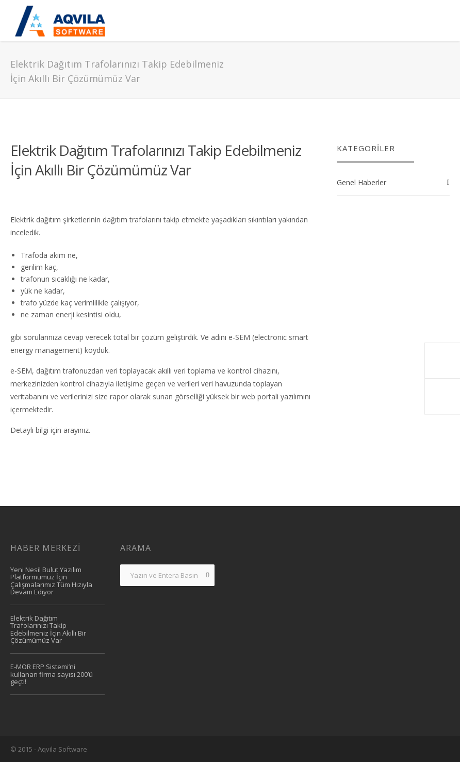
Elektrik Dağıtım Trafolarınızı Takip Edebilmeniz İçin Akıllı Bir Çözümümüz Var (155, 160)
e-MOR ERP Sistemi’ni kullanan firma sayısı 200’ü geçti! (51, 674)
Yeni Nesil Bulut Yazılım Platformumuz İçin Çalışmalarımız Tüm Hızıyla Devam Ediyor (51, 580)
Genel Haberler (361, 182)
